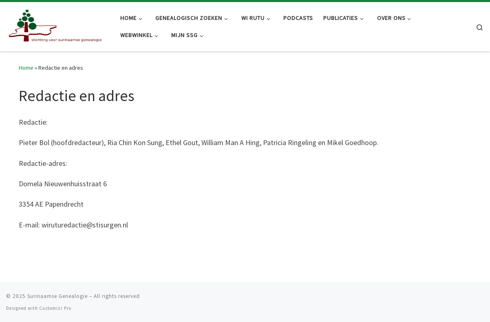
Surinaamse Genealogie (57, 296)
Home (26, 67)
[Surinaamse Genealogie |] (57, 25)
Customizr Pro (55, 308)
